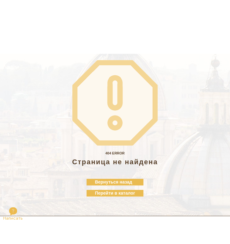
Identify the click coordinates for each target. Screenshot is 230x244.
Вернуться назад (113, 182)
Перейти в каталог (115, 193)
